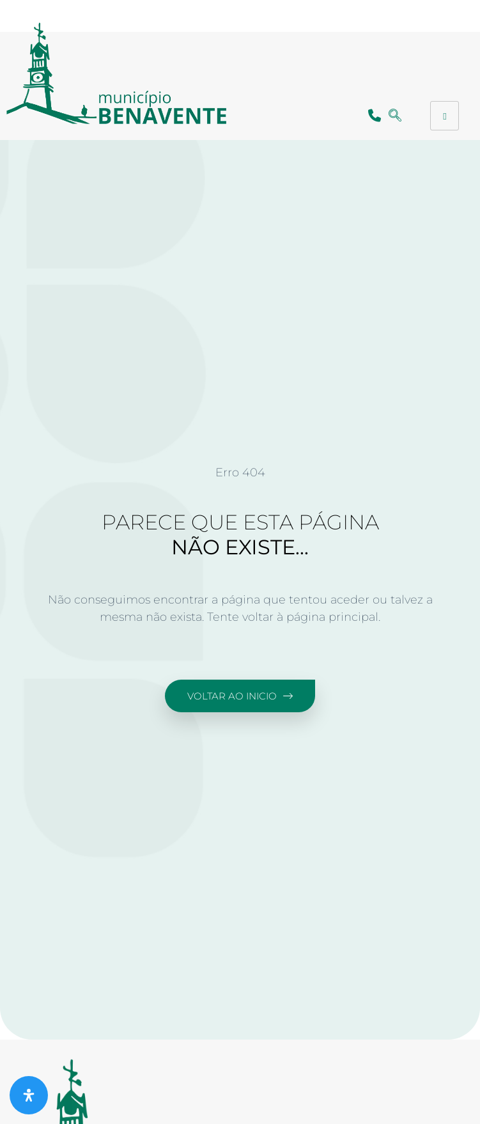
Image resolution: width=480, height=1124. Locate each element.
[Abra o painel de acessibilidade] (29, 1095)
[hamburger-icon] (444, 115)
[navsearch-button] (395, 116)
